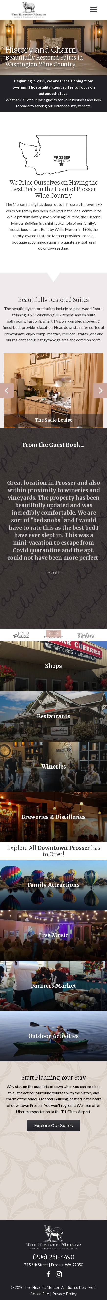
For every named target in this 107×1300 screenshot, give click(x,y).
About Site (39, 1294)
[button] (53, 1125)
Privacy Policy (64, 1294)
